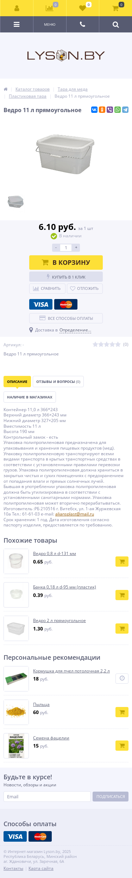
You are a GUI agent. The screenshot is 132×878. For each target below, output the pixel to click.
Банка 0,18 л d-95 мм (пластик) (64, 587)
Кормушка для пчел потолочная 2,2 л (71, 671)
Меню (50, 24)
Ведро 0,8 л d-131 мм (54, 553)
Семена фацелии (51, 738)
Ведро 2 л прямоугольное (59, 620)
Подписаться (110, 796)
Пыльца (41, 704)
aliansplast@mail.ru (74, 514)
